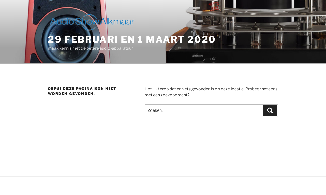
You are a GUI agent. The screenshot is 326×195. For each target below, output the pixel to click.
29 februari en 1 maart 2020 (132, 39)
